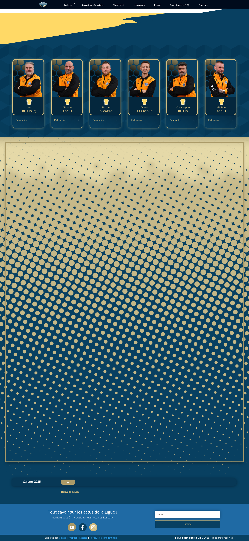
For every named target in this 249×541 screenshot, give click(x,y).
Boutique (203, 5)
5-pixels (62, 537)
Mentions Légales (78, 537)
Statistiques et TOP (179, 5)
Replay (157, 5)
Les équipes (139, 5)
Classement (118, 5)
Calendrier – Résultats (92, 5)
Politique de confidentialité (103, 537)
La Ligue (68, 5)
